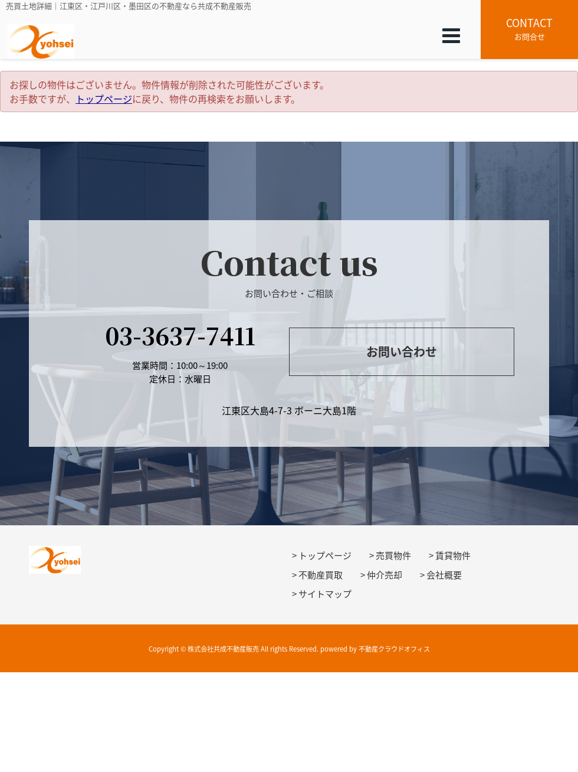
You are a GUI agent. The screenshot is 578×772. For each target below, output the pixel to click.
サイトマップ (325, 593)
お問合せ (529, 28)
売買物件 (393, 555)
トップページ (103, 98)
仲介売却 (384, 574)
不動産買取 (320, 574)
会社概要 (444, 574)
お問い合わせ (401, 351)
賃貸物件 (453, 555)
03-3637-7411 (180, 335)
